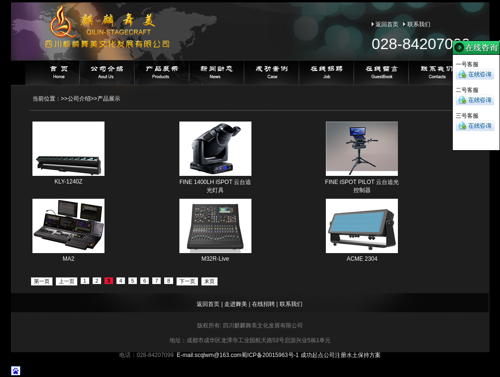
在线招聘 (263, 304)
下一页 (187, 281)
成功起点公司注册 (323, 355)
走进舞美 (235, 304)
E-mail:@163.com (209, 355)
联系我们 (418, 24)
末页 (209, 281)
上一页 (66, 281)
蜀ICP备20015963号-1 (270, 355)
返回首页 (386, 24)
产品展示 (108, 98)
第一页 (42, 281)
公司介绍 (79, 98)
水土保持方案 (363, 355)
